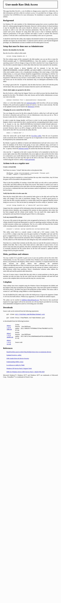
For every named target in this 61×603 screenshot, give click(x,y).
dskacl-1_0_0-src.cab (9, 345)
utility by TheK (15, 368)
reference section (23, 150)
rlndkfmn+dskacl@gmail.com (30, 302)
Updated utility (14, 358)
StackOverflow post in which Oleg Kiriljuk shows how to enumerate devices (29, 354)
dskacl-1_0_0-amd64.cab (10, 338)
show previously (30, 161)
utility (36, 137)
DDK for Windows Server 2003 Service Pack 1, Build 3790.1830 (25, 374)
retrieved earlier (31, 103)
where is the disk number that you (15, 103)
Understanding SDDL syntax (15, 364)
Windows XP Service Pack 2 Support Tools (19, 371)
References (31, 107)
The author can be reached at (12, 302)
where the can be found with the (17, 137)
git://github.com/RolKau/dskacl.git (30, 317)
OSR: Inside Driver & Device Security (18, 361)
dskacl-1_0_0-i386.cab (9, 330)
